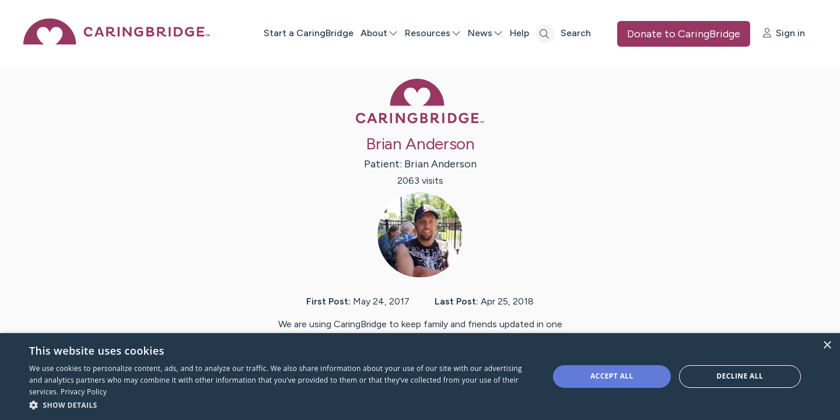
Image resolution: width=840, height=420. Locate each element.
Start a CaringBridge (309, 32)
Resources (433, 32)
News (485, 32)
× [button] (826, 345)
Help (519, 32)
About (379, 32)
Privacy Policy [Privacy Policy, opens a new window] (84, 392)
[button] (281, 404)
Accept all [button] (612, 376)
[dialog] (420, 376)
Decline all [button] (739, 376)
